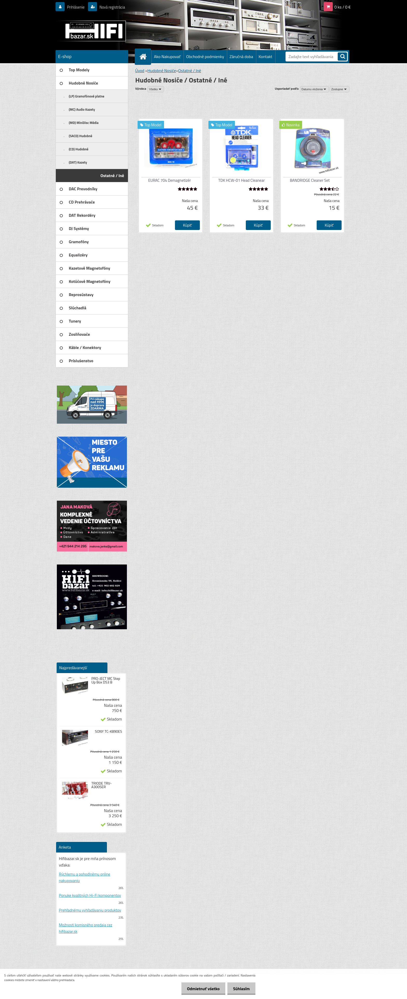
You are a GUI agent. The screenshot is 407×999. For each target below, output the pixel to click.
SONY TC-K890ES (108, 731)
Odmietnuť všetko (201, 989)
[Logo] (91, 31)
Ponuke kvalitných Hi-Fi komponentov (90, 895)
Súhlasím (240, 989)
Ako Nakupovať (167, 56)
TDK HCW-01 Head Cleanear (241, 180)
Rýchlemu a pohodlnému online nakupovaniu (84, 877)
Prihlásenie (76, 7)
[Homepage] (145, 56)
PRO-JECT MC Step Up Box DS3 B (105, 680)
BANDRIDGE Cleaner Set (310, 180)
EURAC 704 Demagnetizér (169, 180)
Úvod (139, 70)
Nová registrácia (114, 7)
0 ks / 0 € (342, 7)
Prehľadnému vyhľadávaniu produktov (90, 910)
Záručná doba (241, 56)
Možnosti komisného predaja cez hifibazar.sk (85, 928)
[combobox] (314, 89)
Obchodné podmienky (205, 56)
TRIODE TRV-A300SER (101, 785)
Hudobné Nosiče (161, 70)
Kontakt (265, 56)
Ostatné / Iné (189, 70)
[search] (342, 56)
